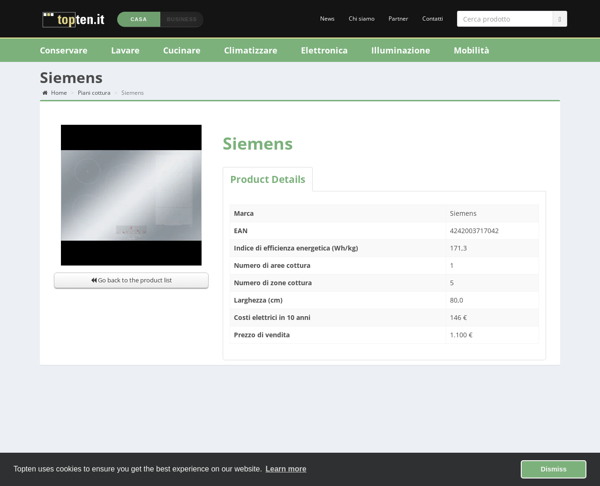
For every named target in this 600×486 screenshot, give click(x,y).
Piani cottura (94, 93)
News (327, 19)
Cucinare (182, 50)
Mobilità (471, 50)
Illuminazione (400, 50)
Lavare (125, 50)
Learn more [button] (286, 469)
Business (182, 19)
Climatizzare (251, 50)
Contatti (432, 19)
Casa (138, 19)
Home (54, 93)
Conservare (64, 50)
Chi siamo (362, 19)
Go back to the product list (131, 280)
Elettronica (324, 50)
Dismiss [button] (554, 469)
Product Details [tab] (267, 179)
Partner (398, 19)
